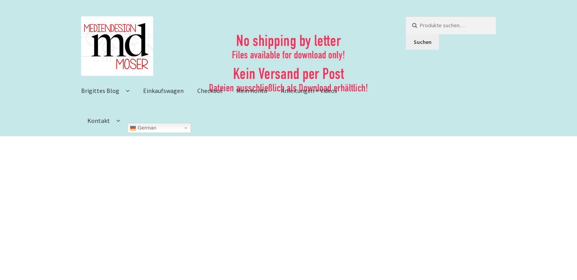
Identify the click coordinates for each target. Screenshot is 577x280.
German (143, 128)
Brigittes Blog (100, 90)
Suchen (423, 42)
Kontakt (98, 120)
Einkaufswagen (163, 90)
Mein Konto (251, 90)
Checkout (210, 90)
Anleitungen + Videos (309, 90)
